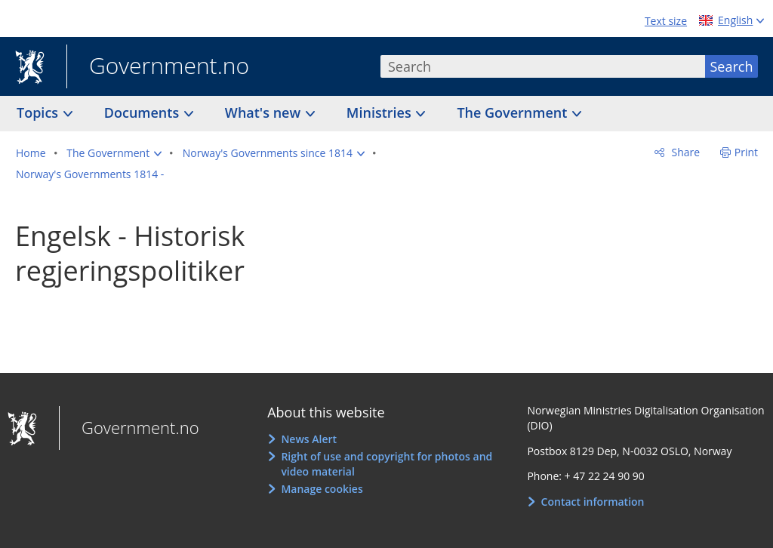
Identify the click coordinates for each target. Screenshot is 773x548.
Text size (666, 21)
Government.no (157, 67)
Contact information (593, 501)
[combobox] (542, 66)
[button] (114, 153)
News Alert (309, 439)
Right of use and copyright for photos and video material (386, 464)
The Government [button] (514, 112)
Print (746, 152)
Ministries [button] (380, 112)
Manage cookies (321, 489)
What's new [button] (264, 112)
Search (731, 66)
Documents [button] (143, 112)
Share (684, 152)
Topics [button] (39, 112)
